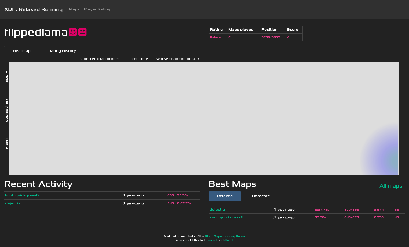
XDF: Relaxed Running (33, 9)
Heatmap (22, 50)
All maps (390, 186)
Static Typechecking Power (225, 236)
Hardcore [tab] (261, 196)
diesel (228, 240)
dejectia (13, 203)
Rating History (62, 50)
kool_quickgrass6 (22, 195)
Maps (74, 9)
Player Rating (97, 9)
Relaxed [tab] (225, 196)
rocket (212, 240)
